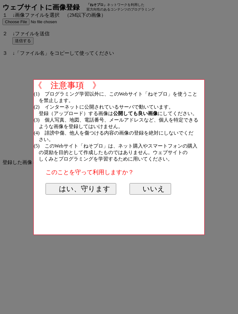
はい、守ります (84, 189)
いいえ (153, 189)
